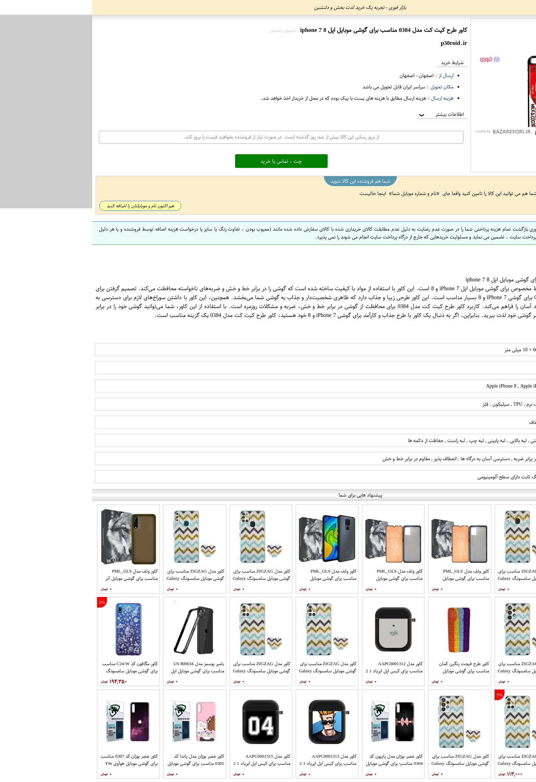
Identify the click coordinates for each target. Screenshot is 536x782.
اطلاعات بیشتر (348, 114)
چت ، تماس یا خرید (189, 161)
